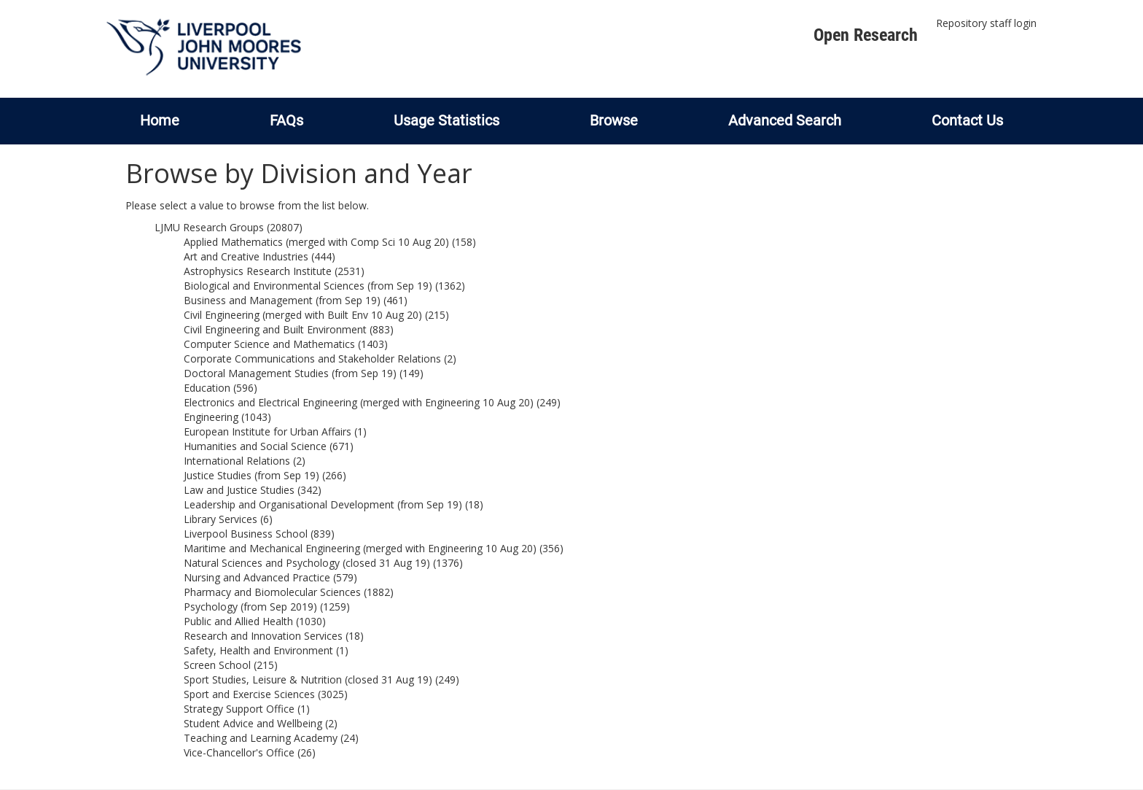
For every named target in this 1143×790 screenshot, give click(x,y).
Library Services (220, 519)
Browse (614, 120)
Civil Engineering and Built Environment (275, 329)
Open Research (866, 35)
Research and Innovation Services (263, 636)
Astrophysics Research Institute (258, 271)
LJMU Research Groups (209, 227)
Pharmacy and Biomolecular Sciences (272, 592)
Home (159, 120)
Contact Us (967, 120)
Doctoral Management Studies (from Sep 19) (290, 373)
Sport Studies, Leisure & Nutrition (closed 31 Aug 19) (308, 679)
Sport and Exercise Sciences (249, 694)
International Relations (237, 461)
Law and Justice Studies (239, 490)
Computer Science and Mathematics (269, 344)
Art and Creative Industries (246, 256)
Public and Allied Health (238, 621)
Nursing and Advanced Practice (257, 577)
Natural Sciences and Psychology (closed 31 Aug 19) (307, 563)
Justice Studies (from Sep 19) (251, 475)
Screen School (217, 665)
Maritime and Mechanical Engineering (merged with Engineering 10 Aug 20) (360, 548)
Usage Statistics (446, 120)
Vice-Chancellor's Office (239, 752)
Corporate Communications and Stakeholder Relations (312, 358)
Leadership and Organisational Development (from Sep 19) (323, 504)
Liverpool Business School (246, 534)
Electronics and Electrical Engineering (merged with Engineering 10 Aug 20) (359, 402)
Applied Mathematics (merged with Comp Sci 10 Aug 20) (316, 242)
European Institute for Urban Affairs (267, 431)
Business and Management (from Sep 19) (282, 300)
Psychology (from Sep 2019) (250, 606)
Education (207, 388)
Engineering (211, 417)
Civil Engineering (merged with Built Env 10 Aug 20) (303, 315)
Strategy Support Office (239, 709)
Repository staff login (986, 23)
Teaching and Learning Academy (261, 738)
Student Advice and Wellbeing (253, 723)
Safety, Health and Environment (258, 650)
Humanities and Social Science (255, 446)
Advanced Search (784, 120)
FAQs (286, 120)
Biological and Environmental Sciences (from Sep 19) (308, 286)
